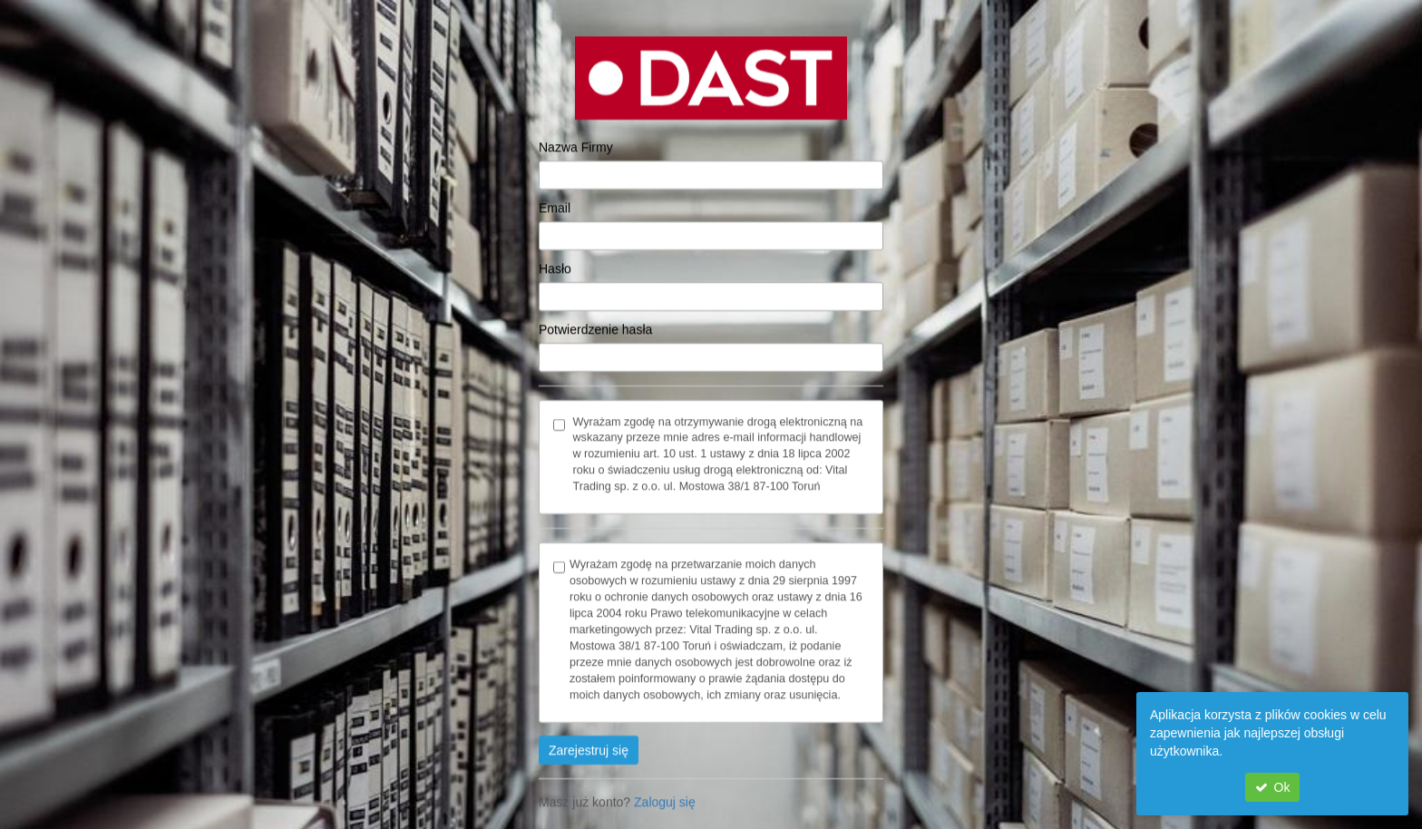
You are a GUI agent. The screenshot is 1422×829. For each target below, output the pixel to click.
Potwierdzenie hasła (595, 315)
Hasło (555, 255)
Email (554, 194)
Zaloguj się (665, 789)
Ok (1273, 787)
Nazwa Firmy (576, 133)
